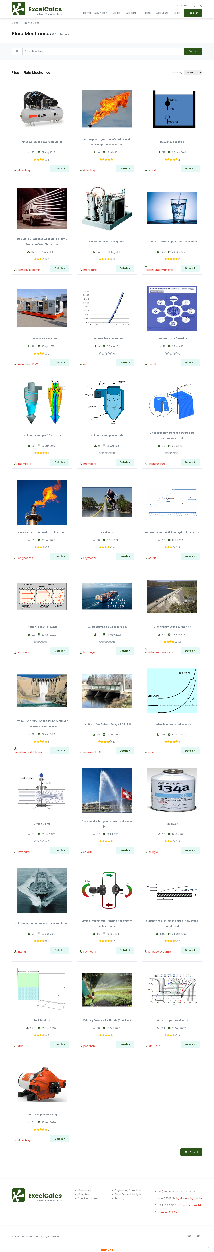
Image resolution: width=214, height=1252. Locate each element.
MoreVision (84, 1194)
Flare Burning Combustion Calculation (41, 532)
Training (119, 1198)
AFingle (153, 852)
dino (151, 752)
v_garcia (24, 652)
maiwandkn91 (92, 752)
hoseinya (89, 652)
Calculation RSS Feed (167, 1212)
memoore (24, 464)
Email (158, 1191)
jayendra (24, 852)
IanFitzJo (154, 1046)
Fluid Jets (107, 532)
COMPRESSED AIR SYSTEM (42, 338)
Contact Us (180, 5)
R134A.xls (172, 823)
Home (87, 13)
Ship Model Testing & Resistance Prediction (41, 923)
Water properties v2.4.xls (172, 1020)
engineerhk (25, 558)
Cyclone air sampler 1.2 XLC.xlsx (41, 435)
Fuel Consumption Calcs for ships (107, 627)
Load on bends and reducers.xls (172, 724)
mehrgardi (90, 270)
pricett (153, 364)
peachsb (89, 1046)
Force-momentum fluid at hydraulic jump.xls (172, 532)
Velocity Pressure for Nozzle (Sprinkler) (107, 1020)
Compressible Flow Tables (107, 338)
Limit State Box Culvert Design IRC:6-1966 (107, 724)
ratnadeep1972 (28, 364)
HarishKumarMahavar (159, 270)
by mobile (196, 1198)
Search (193, 51)
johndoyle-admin (29, 270)
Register (193, 13)
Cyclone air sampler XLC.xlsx (107, 435)
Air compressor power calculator (41, 142)
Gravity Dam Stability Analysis (172, 626)
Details (60, 168)
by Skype (181, 1198)
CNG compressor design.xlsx (107, 241)
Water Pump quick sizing (42, 1114)
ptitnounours (156, 464)
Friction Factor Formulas (42, 627)
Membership (85, 1190)
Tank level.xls (42, 1020)
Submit (193, 1152)
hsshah (22, 952)
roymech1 (89, 558)
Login (177, 13)
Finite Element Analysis (128, 1194)
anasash (88, 364)
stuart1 (152, 170)
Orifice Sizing (42, 823)
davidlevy (24, 170)
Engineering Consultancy (129, 1190)
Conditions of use (88, 1198)
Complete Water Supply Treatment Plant (172, 241)
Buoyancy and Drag (172, 142)
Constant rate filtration (172, 338)
